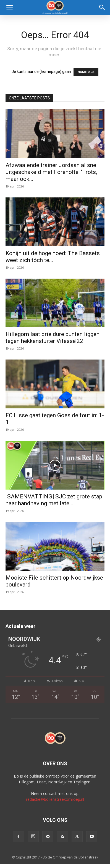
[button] (9, 7)
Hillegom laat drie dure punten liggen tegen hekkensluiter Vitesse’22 (52, 337)
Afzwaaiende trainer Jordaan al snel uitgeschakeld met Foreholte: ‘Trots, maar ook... (52, 172)
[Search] (102, 7)
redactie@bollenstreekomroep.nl (55, 799)
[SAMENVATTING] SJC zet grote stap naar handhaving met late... (54, 500)
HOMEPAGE (86, 72)
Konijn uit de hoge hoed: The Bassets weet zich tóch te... (53, 256)
